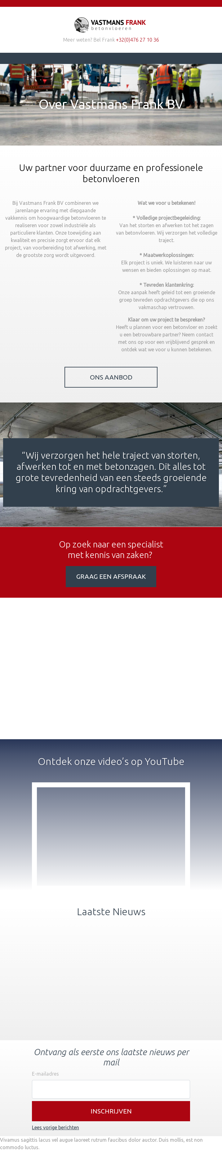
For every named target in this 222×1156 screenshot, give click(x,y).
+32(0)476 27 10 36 (137, 40)
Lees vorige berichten (55, 1127)
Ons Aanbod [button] (111, 377)
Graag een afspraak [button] (111, 576)
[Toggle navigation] (41, 58)
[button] (111, 1111)
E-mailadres (45, 1074)
